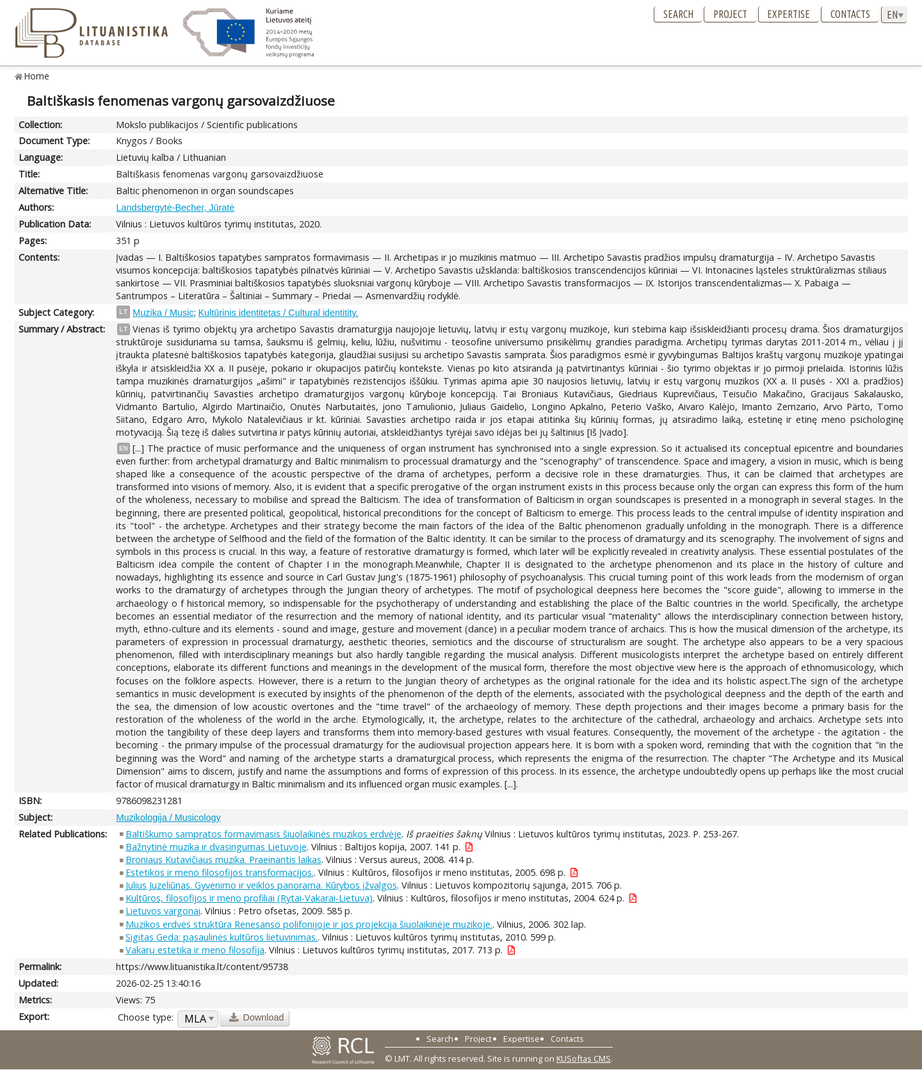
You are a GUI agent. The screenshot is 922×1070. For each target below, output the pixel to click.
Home (36, 76)
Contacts (850, 14)
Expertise (788, 14)
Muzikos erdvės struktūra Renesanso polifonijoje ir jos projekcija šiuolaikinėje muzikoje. (308, 924)
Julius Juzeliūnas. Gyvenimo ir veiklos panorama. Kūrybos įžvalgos (261, 885)
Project (730, 14)
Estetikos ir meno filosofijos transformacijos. (219, 872)
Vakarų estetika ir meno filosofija (194, 950)
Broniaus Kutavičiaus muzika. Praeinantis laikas (223, 859)
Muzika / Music (163, 313)
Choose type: (146, 1017)
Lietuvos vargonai (162, 911)
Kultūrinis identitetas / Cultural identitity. (278, 313)
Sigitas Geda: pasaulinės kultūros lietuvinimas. (221, 937)
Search (678, 14)
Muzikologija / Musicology (168, 817)
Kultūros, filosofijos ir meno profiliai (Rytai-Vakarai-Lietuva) (249, 898)
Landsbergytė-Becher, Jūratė (175, 207)
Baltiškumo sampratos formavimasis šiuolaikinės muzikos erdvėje (263, 834)
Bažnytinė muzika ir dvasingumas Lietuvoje (216, 847)
